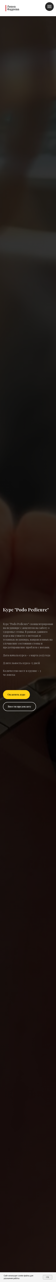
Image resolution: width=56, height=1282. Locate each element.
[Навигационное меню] (49, 6)
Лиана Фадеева (13, 8)
